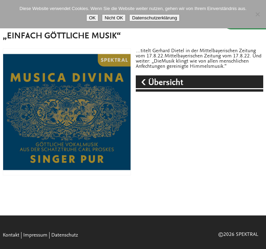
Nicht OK (114, 17)
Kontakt (11, 235)
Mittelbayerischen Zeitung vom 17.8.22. (208, 56)
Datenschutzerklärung (154, 17)
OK (92, 17)
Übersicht (166, 83)
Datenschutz (64, 235)
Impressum (35, 235)
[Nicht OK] (257, 14)
